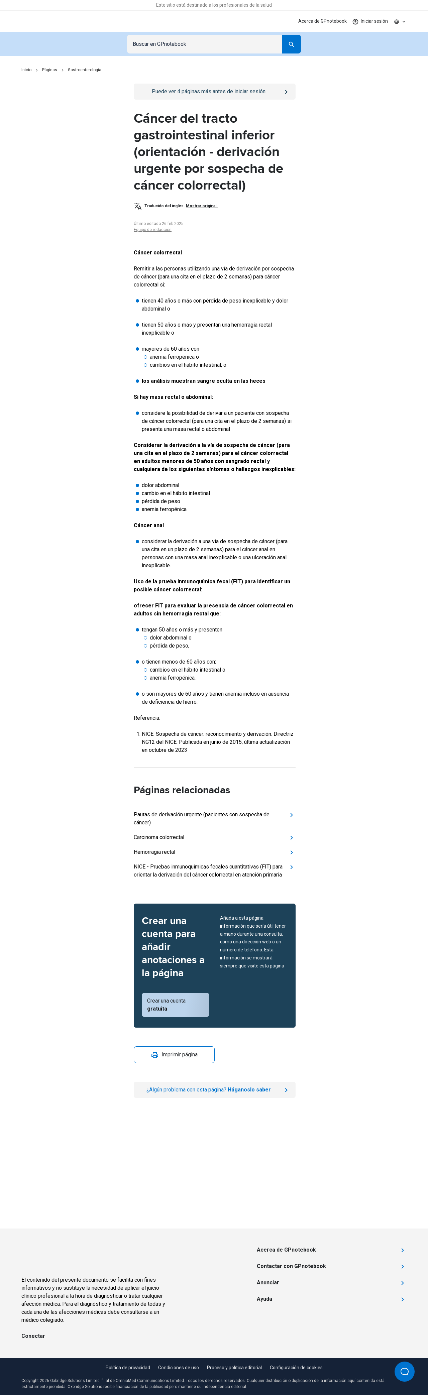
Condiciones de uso (178, 1367)
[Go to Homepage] (44, 21)
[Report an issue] (215, 1090)
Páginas (49, 70)
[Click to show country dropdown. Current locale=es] (400, 21)
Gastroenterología (84, 70)
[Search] (291, 44)
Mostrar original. (202, 206)
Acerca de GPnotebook (322, 21)
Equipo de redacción (153, 229)
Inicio (26, 70)
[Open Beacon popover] (405, 1372)
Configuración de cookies (296, 1367)
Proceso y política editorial (234, 1367)
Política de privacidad (128, 1367)
